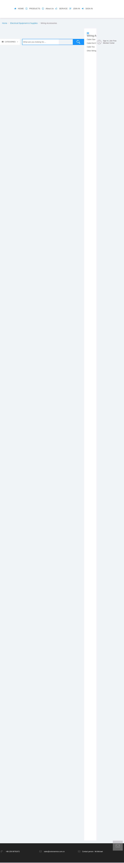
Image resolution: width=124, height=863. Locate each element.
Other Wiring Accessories (96, 51)
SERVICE (63, 8)
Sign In (105, 41)
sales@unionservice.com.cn (54, 852)
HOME (21, 8)
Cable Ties (91, 47)
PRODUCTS (34, 8)
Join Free (113, 41)
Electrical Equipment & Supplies (24, 23)
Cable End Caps (93, 43)
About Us (50, 8)
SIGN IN (89, 8)
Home (4, 23)
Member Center (108, 43)
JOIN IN (76, 8)
